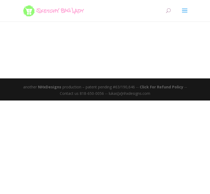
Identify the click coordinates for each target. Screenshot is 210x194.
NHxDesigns (49, 86)
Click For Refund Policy (162, 86)
